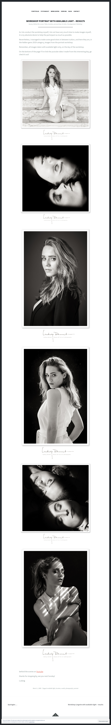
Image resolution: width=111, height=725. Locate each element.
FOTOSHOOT (45, 11)
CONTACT (77, 11)
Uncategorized (71, 24)
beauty (31, 24)
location (50, 24)
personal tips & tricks (60, 24)
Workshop (79, 24)
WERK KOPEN (55, 11)
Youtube (39, 671)
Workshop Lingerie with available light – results (84, 704)
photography (69, 688)
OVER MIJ (64, 11)
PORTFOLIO (35, 11)
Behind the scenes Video (40, 24)
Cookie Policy (32, 722)
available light (51, 688)
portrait (76, 688)
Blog (70, 11)
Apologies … (13, 704)
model (63, 688)
